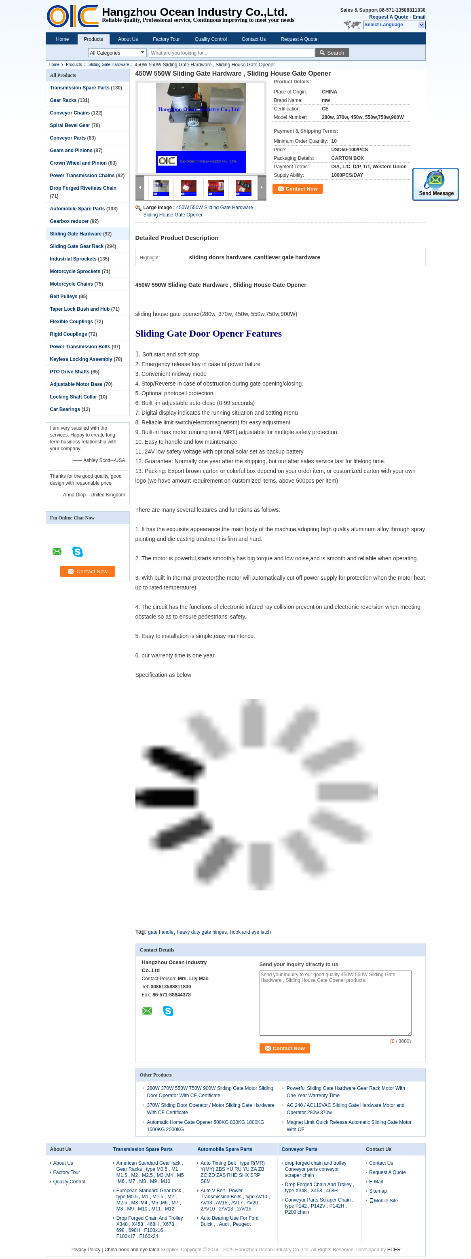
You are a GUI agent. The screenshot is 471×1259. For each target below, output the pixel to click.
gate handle (160, 932)
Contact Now (302, 189)
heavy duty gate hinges (201, 932)
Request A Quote (388, 17)
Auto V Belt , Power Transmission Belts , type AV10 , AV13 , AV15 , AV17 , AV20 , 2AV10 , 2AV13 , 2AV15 (235, 1200)
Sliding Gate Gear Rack (77, 246)
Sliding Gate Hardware (109, 64)
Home (62, 39)
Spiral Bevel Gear (70, 125)
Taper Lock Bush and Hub (80, 309)
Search (335, 53)
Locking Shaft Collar (73, 397)
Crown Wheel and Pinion (78, 163)
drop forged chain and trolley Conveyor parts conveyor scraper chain (315, 1169)
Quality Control (211, 39)
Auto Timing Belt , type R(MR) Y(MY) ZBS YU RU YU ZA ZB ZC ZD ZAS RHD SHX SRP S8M (233, 1172)
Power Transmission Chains (82, 175)
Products (93, 39)
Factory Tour (166, 39)
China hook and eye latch (131, 1250)
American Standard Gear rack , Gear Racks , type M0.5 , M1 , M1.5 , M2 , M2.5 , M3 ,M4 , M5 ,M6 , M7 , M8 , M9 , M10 (150, 1172)
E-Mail (376, 1182)
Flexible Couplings (71, 321)
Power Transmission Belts (80, 347)
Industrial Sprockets (73, 259)
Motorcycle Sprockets (75, 271)
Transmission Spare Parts (80, 88)
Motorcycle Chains (71, 284)
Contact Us (254, 39)
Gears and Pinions (71, 150)
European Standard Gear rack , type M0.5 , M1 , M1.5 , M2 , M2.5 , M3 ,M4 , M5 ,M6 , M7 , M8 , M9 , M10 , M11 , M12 (150, 1200)
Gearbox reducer (69, 221)
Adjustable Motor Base (76, 384)
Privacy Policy (85, 1250)
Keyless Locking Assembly (81, 359)
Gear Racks (63, 100)
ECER (394, 1250)
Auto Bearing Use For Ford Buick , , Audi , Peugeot (229, 1221)
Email (418, 17)
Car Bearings (65, 409)
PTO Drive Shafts (70, 372)
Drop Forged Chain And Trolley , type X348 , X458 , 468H (319, 1187)
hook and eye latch (250, 932)
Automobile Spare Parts (77, 209)
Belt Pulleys (64, 296)
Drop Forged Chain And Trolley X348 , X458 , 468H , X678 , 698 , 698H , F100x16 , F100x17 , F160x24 (149, 1227)
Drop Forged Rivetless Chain (83, 188)
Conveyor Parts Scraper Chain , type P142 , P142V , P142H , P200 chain (319, 1206)
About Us (128, 39)
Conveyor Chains (70, 113)
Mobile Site (383, 1201)
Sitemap (378, 1191)
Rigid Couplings (68, 334)
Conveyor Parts (68, 138)
